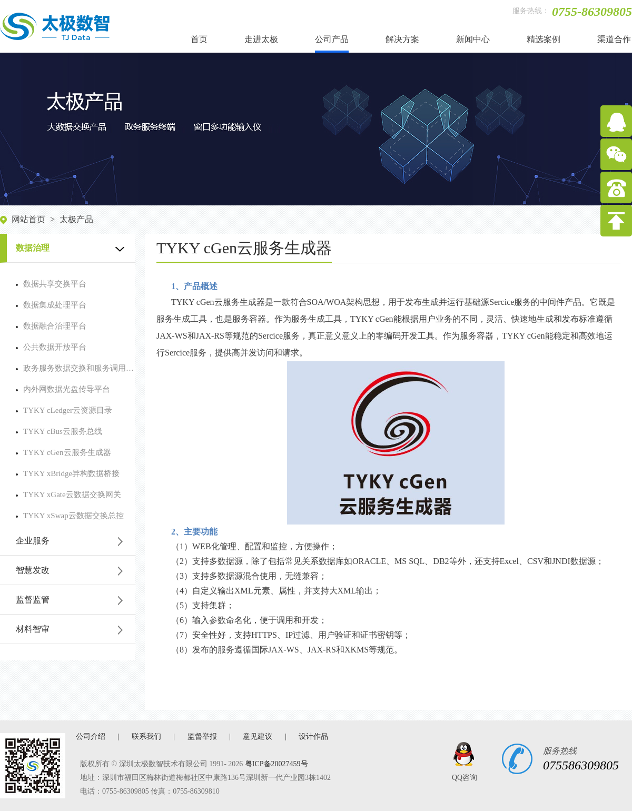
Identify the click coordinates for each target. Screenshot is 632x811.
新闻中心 (473, 39)
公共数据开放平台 (51, 347)
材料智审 (33, 629)
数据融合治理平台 (51, 326)
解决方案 (402, 39)
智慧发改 (33, 570)
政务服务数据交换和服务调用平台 (75, 368)
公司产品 (332, 39)
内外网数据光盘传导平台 (63, 389)
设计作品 (313, 736)
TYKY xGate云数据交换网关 (68, 494)
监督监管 (33, 599)
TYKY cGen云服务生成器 (63, 452)
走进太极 (261, 39)
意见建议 (257, 736)
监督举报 (202, 736)
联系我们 (146, 736)
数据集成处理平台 (51, 305)
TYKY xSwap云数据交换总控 (70, 515)
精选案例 (543, 39)
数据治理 (33, 247)
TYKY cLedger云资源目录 (64, 410)
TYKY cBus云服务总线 (59, 431)
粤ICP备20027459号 (276, 764)
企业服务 (33, 540)
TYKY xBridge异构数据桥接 (68, 473)
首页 (199, 39)
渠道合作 (614, 39)
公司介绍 (90, 736)
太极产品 (76, 219)
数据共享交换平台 (51, 284)
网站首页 (28, 219)
